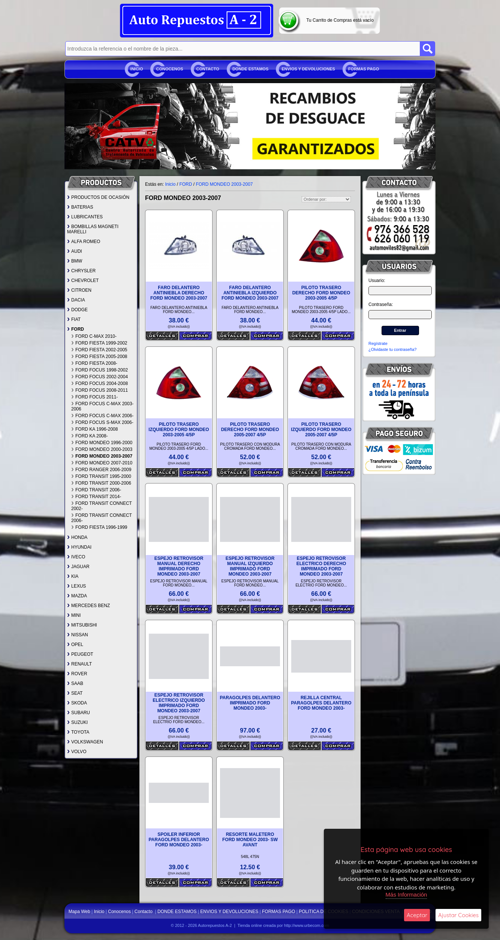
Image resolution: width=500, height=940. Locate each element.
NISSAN (77, 634)
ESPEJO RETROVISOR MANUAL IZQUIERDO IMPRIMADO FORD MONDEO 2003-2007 (250, 566)
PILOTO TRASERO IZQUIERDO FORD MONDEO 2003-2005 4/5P (178, 429)
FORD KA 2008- (89, 436)
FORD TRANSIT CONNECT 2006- (101, 518)
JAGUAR (78, 566)
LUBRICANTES (85, 216)
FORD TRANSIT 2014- (96, 496)
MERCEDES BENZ (88, 605)
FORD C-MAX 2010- (94, 336)
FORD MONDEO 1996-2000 (101, 442)
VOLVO (76, 751)
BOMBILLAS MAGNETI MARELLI (92, 229)
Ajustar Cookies (458, 915)
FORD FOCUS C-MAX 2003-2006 (102, 406)
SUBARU (78, 712)
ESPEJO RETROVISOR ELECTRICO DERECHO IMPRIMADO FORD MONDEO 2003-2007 (321, 566)
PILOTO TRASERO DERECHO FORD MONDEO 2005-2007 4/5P (250, 429)
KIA (72, 576)
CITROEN (79, 290)
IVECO (76, 557)
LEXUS (76, 586)
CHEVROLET (83, 280)
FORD (75, 329)
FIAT (74, 319)
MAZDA (77, 595)
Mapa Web (80, 911)
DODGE (77, 309)
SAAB (75, 683)
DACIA (76, 300)
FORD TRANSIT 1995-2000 (101, 476)
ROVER (77, 673)
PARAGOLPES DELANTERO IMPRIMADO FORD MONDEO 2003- (250, 703)
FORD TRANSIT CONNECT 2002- (101, 506)
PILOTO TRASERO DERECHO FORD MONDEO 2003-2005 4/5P (321, 293)
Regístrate (378, 343)
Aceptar (417, 915)
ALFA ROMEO (83, 241)
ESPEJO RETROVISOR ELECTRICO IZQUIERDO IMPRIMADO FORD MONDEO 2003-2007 (179, 702)
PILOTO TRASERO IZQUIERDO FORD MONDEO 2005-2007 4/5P (321, 429)
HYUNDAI (79, 547)
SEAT (74, 693)
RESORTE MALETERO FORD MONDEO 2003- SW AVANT (250, 839)
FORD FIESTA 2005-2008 (99, 356)
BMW (74, 261)
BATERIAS (80, 207)
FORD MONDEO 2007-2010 (101, 463)
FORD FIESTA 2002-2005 (99, 349)
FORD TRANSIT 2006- (96, 489)
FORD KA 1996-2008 (94, 429)
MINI (74, 615)
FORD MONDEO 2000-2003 (101, 449)
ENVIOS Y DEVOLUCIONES (308, 69)
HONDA (77, 537)
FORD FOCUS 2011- (94, 397)
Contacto (207, 69)
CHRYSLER (81, 270)
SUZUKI (77, 722)
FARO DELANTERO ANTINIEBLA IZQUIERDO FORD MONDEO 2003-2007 (250, 293)
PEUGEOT (80, 654)
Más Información (406, 894)
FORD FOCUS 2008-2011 (99, 390)
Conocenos (169, 69)
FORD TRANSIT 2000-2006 (101, 483)
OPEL (75, 644)
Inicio (136, 69)
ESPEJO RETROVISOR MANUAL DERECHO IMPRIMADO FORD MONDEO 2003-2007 (179, 566)
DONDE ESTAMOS (250, 69)
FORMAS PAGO (363, 69)
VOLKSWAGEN (85, 742)
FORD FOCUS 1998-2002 (99, 370)
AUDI (74, 251)
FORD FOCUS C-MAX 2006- (102, 415)
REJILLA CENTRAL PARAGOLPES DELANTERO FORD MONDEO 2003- (321, 703)
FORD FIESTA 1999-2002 (99, 343)
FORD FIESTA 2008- (94, 363)
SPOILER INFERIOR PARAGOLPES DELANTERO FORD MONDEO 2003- (178, 839)
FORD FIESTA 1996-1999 (99, 527)
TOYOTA (78, 732)
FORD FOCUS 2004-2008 (99, 383)
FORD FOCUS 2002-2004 (99, 376)
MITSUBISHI (82, 625)
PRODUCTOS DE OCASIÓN (98, 197)
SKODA (77, 703)
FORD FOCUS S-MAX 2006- (102, 422)
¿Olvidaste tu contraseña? (392, 349)
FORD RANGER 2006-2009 (101, 469)
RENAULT (79, 664)
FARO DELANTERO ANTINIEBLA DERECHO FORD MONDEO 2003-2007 (178, 293)
